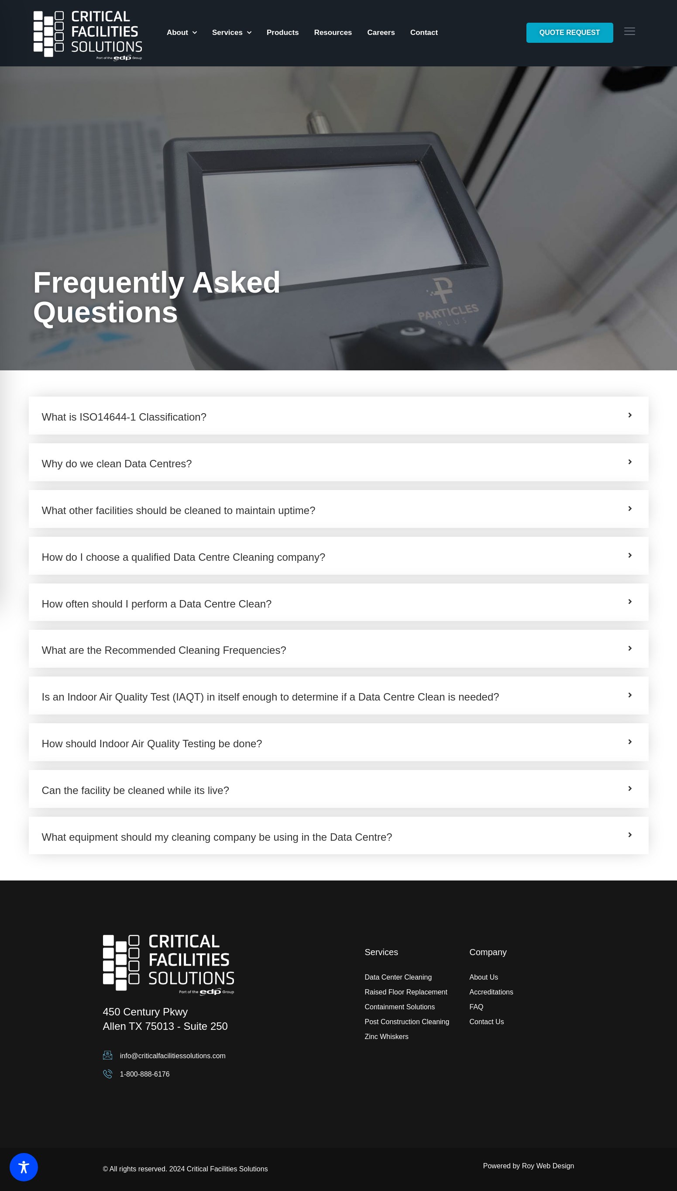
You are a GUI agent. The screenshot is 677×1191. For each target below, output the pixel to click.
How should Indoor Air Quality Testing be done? (152, 743)
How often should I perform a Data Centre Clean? (157, 604)
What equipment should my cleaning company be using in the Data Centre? (217, 837)
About (182, 33)
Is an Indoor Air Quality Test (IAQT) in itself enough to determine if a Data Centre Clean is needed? (270, 697)
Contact (424, 32)
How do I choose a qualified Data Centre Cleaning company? (184, 557)
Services (231, 33)
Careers (381, 32)
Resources (333, 32)
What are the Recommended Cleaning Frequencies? (164, 650)
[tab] (339, 416)
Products (283, 32)
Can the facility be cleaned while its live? (136, 790)
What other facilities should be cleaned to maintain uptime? (179, 510)
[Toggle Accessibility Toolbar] (24, 1167)
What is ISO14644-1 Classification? (124, 417)
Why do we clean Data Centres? (117, 463)
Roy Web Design (548, 1166)
